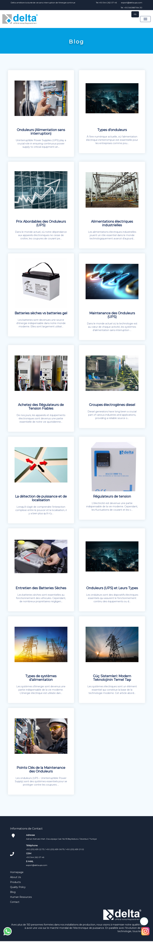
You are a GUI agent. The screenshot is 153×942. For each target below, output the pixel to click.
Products (15, 882)
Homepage (16, 873)
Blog (13, 892)
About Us (15, 877)
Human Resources (21, 897)
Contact (14, 902)
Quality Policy (18, 887)
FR (135, 14)
